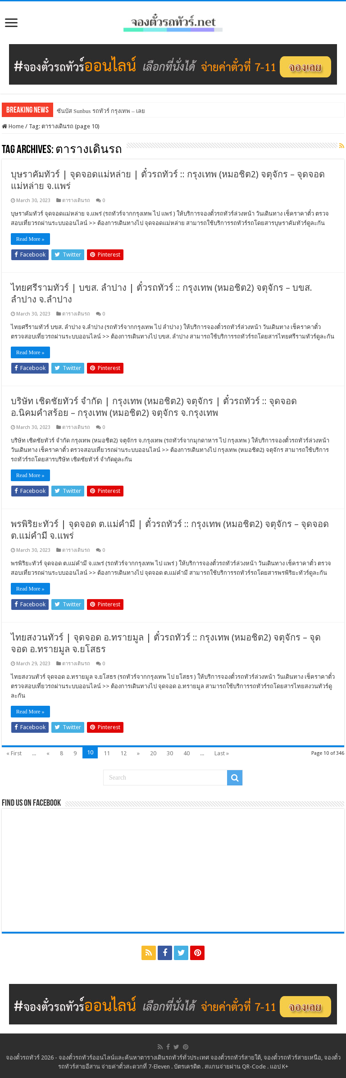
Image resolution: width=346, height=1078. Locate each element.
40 (186, 753)
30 (170, 753)
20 (153, 753)
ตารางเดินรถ (76, 200)
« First (14, 753)
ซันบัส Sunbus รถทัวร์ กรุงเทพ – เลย (101, 111)
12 (123, 753)
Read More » (30, 239)
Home (13, 126)
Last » (221, 753)
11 (107, 753)
